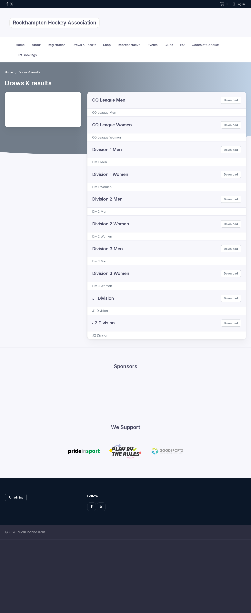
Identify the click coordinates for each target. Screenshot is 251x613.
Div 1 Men (99, 162)
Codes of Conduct (205, 45)
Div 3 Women (102, 286)
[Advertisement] (122, 576)
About (36, 45)
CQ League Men (104, 112)
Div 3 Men (99, 261)
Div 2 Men (99, 211)
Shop (107, 45)
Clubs (169, 45)
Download (231, 100)
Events (152, 45)
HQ (182, 45)
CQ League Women (106, 137)
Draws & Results (84, 45)
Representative (129, 45)
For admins (15, 497)
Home (20, 45)
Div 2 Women (102, 236)
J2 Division (100, 335)
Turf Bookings (26, 55)
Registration (56, 45)
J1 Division (100, 311)
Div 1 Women (102, 187)
